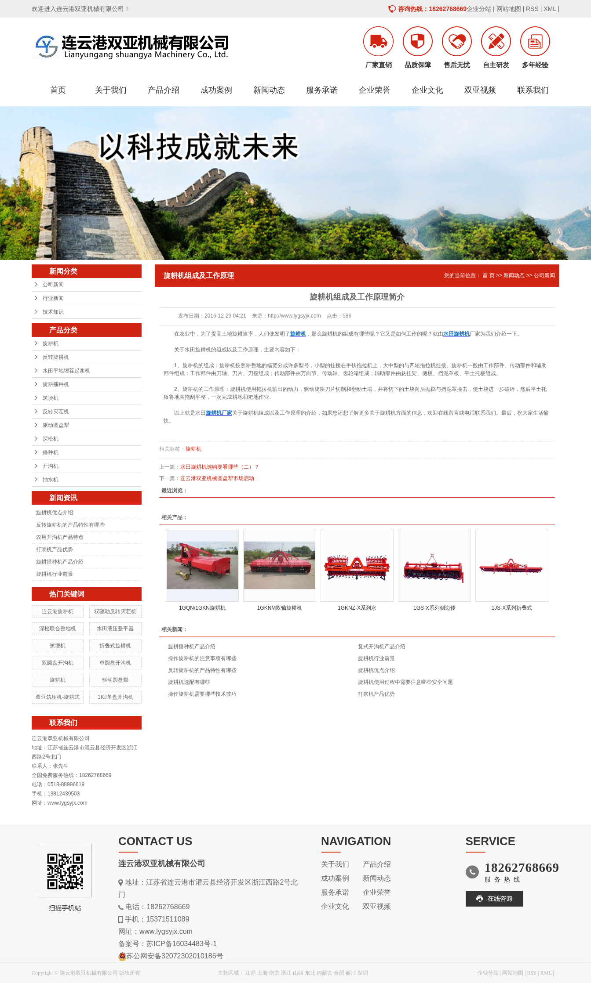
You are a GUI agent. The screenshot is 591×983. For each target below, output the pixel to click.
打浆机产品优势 (54, 549)
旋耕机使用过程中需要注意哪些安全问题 (405, 682)
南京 (274, 973)
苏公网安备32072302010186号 (174, 956)
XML (550, 8)
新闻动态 (269, 90)
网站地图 (508, 8)
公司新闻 (53, 285)
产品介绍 (163, 90)
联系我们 (533, 90)
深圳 (363, 973)
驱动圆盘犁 (56, 425)
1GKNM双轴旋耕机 (280, 608)
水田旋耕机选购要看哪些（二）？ (219, 467)
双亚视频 (480, 90)
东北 (310, 973)
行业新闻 (53, 298)
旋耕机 (50, 343)
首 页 (488, 275)
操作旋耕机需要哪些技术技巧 (202, 694)
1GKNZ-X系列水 (357, 608)
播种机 (50, 452)
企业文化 (427, 90)
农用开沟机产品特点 (60, 537)
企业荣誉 (374, 90)
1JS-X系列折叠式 (512, 608)
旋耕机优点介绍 (54, 513)
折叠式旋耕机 (115, 646)
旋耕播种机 (56, 384)
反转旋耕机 (56, 357)
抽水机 (50, 480)
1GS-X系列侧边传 (434, 608)
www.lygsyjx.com (166, 931)
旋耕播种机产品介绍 (60, 562)
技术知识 (53, 312)
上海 (262, 973)
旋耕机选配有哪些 (189, 682)
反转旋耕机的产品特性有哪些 (70, 525)
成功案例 (216, 90)
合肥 (339, 973)
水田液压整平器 (115, 628)
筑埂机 (50, 398)
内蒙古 (324, 973)
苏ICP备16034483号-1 (181, 943)
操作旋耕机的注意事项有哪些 (202, 658)
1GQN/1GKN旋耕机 (202, 608)
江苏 (250, 973)
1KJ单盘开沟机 (115, 697)
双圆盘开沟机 (57, 663)
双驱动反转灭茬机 (115, 611)
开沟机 (50, 466)
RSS (532, 8)
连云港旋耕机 (57, 611)
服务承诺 (322, 90)
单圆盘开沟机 (115, 663)
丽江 (351, 973)
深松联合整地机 (57, 628)
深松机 (50, 439)
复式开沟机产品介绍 (381, 646)
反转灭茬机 (56, 411)
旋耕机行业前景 (54, 574)
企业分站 (479, 8)
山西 (298, 973)
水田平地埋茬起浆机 (66, 371)
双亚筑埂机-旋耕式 (58, 697)
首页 (58, 90)
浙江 (286, 973)
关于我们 (111, 90)
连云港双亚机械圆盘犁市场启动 (217, 478)
